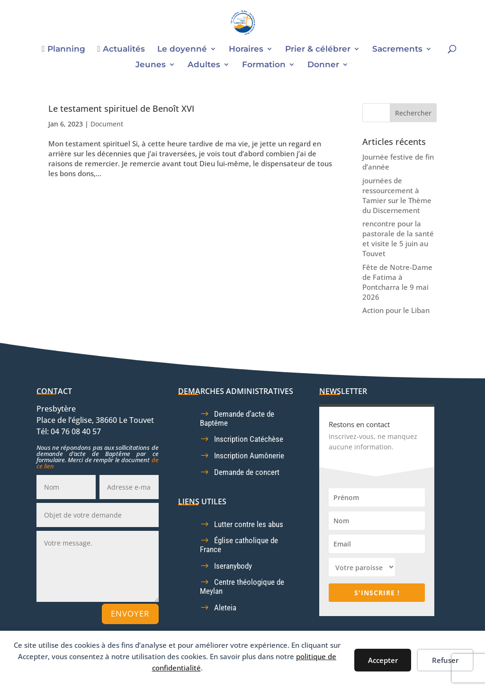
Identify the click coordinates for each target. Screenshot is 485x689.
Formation (264, 65)
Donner (323, 65)
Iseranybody (233, 566)
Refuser (445, 660)
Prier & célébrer (317, 49)
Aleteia (225, 607)
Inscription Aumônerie (249, 455)
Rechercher (413, 112)
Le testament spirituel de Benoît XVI (121, 108)
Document (106, 123)
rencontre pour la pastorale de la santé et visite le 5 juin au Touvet (398, 238)
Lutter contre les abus (248, 524)
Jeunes (150, 65)
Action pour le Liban (396, 310)
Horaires (246, 49)
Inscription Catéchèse (248, 439)
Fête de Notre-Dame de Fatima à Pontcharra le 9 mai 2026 (397, 282)
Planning (63, 49)
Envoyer (130, 613)
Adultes (204, 65)
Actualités (121, 49)
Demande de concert (246, 472)
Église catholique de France (239, 545)
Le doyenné (182, 49)
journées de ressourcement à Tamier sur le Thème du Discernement (396, 195)
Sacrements (397, 49)
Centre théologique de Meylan (242, 586)
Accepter (383, 660)
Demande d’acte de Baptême (237, 418)
